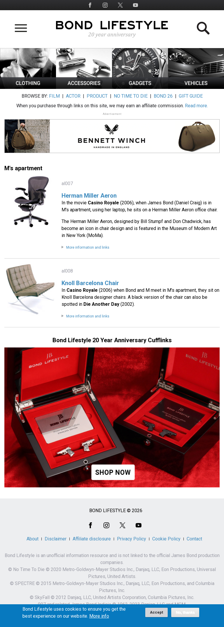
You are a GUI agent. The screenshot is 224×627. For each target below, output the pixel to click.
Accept (156, 614)
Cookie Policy (166, 539)
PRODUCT (97, 96)
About (32, 539)
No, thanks (185, 614)
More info (99, 618)
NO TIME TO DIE (131, 96)
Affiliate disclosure (92, 539)
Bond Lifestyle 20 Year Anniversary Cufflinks (112, 340)
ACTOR (73, 96)
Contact (194, 539)
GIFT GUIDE (191, 96)
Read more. (196, 105)
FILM (54, 96)
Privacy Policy (131, 539)
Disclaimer (55, 539)
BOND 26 (163, 96)
